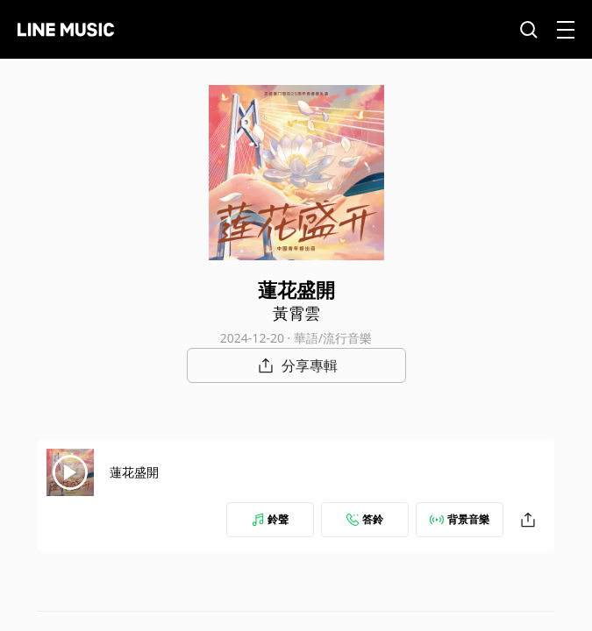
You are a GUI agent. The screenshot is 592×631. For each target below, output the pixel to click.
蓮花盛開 (134, 472)
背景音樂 (459, 519)
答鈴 (364, 519)
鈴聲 (270, 519)
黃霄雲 (296, 312)
